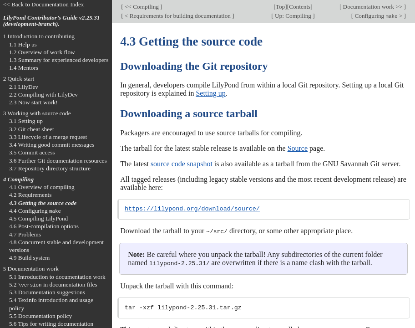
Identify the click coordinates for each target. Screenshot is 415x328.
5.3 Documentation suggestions (47, 292)
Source (298, 148)
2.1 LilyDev (23, 86)
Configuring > (378, 15)
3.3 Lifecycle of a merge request (48, 136)
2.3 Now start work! (33, 102)
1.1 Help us (23, 44)
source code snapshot (182, 164)
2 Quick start (19, 78)
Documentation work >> (372, 6)
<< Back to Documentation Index (43, 4)
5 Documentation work (31, 268)
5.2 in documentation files (53, 284)
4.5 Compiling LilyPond (38, 218)
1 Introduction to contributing (39, 36)
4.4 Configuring (35, 210)
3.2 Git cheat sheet (31, 129)
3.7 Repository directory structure (50, 168)
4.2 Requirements (30, 194)
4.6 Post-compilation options (44, 226)
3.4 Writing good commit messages (52, 144)
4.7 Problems (25, 234)
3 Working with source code (37, 113)
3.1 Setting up (26, 121)
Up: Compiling (293, 15)
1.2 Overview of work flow (42, 52)
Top (280, 6)
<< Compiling (142, 6)
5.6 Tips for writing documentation (51, 323)
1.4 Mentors (23, 67)
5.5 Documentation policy (40, 316)
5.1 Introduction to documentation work (57, 276)
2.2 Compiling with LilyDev (43, 94)
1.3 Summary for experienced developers (58, 59)
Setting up (210, 93)
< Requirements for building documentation (178, 15)
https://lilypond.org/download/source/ (192, 209)
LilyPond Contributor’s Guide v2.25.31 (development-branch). (51, 21)
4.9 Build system (29, 257)
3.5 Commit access (32, 152)
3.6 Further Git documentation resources (58, 160)
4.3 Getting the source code (43, 203)
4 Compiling (18, 179)
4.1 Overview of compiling (42, 187)
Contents (299, 6)
